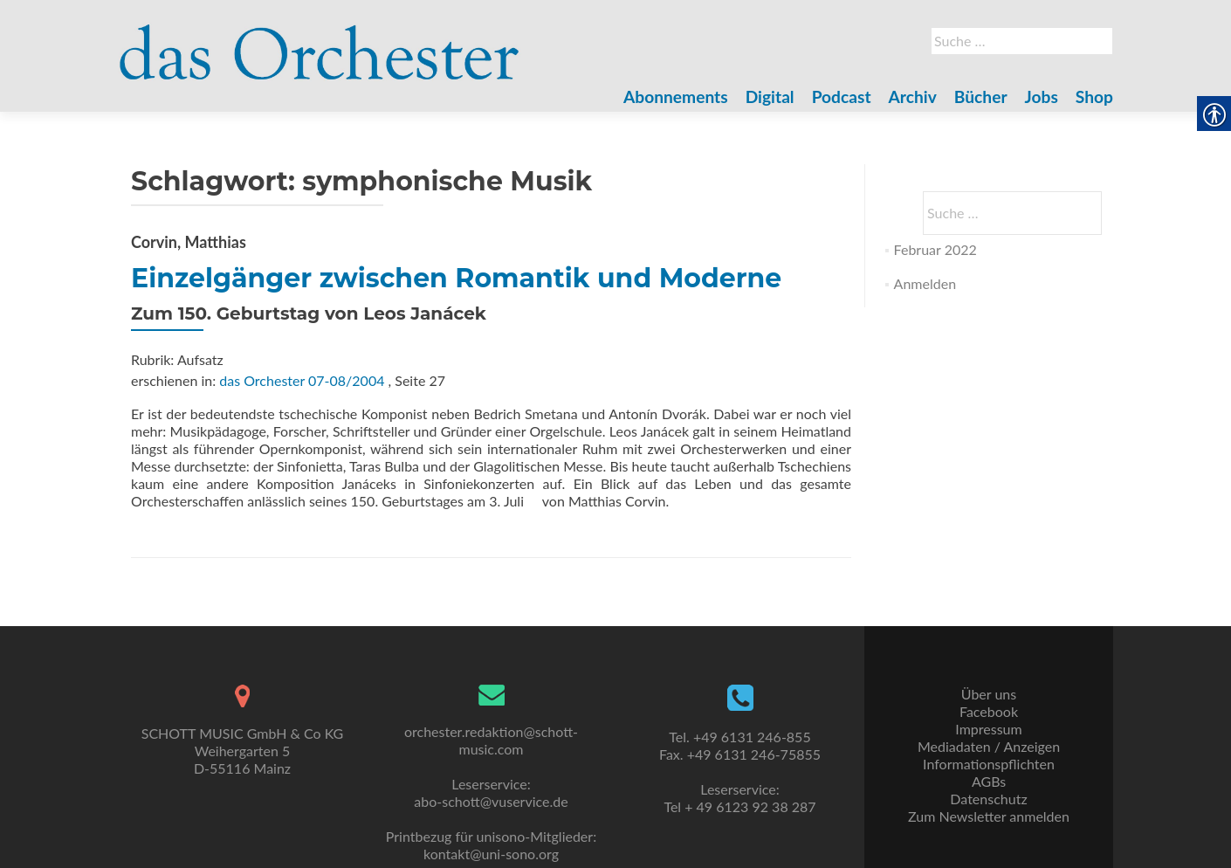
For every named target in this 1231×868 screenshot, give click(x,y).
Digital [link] (770, 96)
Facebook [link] (988, 711)
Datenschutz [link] (988, 798)
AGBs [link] (989, 781)
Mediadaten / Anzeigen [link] (989, 746)
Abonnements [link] (675, 96)
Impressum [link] (988, 728)
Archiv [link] (913, 96)
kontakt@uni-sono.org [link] (491, 853)
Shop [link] (1094, 96)
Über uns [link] (988, 693)
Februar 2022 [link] (935, 249)
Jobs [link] (1041, 96)
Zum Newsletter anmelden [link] (988, 816)
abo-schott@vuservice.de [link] (490, 801)
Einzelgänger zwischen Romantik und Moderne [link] (456, 278)
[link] (319, 42)
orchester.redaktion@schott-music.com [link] (491, 740)
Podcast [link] (841, 96)
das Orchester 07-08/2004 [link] (301, 380)
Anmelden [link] (925, 283)
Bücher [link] (980, 96)
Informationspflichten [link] (989, 763)
